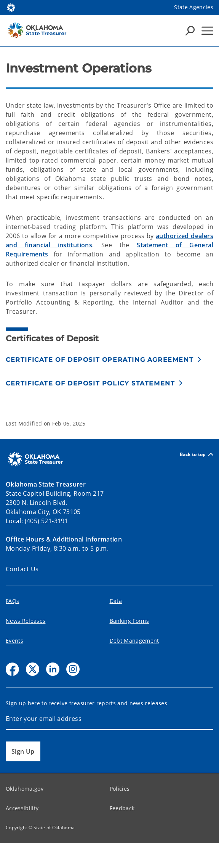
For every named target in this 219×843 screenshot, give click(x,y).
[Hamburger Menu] (207, 31)
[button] (104, 359)
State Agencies (193, 7)
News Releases (25, 620)
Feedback (122, 808)
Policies (120, 788)
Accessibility (22, 808)
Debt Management (134, 640)
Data (116, 600)
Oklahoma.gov (24, 788)
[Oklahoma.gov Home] (11, 7)
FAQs (12, 600)
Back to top (196, 454)
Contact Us (22, 569)
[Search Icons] (190, 30)
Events (14, 640)
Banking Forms (129, 620)
